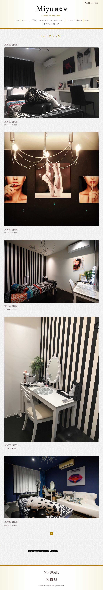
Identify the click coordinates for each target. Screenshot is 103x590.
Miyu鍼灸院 (51, 572)
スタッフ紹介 (43, 20)
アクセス (69, 20)
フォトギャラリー (57, 20)
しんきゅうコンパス (51, 24)
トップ (16, 20)
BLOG (86, 20)
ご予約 (33, 20)
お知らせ (78, 20)
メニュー (24, 20)
